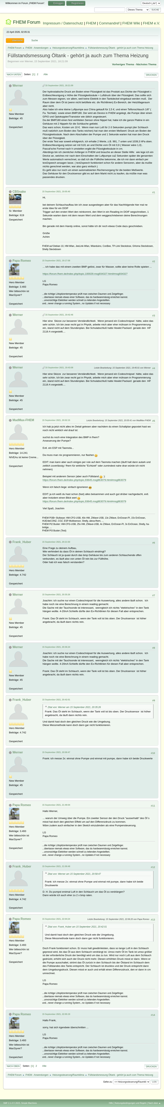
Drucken (151, 75)
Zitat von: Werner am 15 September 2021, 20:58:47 (74, 874)
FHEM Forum (26, 22)
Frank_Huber (22, 542)
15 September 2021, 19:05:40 (56, 191)
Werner (18, 85)
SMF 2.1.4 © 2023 (11, 1103)
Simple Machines (29, 1103)
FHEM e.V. (151, 23)
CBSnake (19, 191)
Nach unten (14, 74)
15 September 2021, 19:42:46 (59, 315)
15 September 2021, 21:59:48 (56, 866)
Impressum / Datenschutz (63, 23)
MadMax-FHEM (23, 420)
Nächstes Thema (146, 64)
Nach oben (13, 1066)
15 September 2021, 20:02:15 (56, 420)
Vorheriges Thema (123, 64)
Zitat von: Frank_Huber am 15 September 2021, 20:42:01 (77, 926)
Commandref (109, 23)
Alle (46, 74)
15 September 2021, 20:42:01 (56, 699)
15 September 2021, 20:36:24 (56, 647)
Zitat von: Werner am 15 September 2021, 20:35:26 (74, 707)
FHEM (91, 23)
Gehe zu (107, 1081)
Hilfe (111, 1103)
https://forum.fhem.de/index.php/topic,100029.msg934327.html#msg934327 (85, 273)
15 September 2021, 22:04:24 (56, 919)
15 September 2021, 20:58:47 (56, 752)
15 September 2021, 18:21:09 (59, 85)
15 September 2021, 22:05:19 (56, 1014)
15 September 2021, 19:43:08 (59, 367)
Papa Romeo (22, 260)
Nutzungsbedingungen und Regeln (130, 1103)
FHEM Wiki (131, 23)
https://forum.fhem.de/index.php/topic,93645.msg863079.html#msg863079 (84, 480)
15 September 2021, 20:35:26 (56, 594)
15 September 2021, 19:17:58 (56, 260)
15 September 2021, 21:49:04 (56, 805)
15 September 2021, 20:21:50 (56, 542)
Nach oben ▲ (154, 1103)
